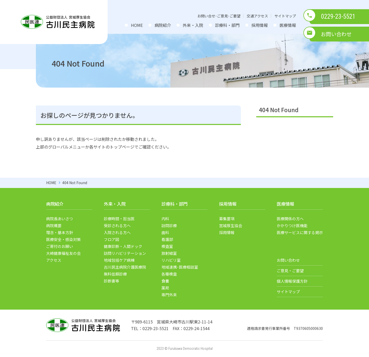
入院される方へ (117, 232)
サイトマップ (285, 15)
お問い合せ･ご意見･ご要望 (218, 15)
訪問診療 (169, 225)
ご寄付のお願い (59, 246)
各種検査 (169, 274)
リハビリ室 (171, 260)
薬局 (165, 287)
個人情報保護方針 (292, 281)
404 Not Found (279, 110)
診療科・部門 (227, 25)
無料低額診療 (115, 274)
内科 (165, 218)
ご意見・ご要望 (290, 270)
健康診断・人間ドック (123, 246)
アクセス (53, 260)
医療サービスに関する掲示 (300, 232)
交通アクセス (257, 15)
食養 (165, 281)
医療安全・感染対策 (63, 239)
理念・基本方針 (59, 232)
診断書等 (111, 281)
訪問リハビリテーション (125, 253)
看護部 (167, 239)
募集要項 (226, 218)
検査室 (167, 246)
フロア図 (111, 239)
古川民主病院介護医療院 (125, 267)
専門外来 (169, 294)
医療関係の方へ (290, 218)
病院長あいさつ (59, 218)
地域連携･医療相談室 (179, 267)
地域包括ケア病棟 (119, 260)
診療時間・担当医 (119, 218)
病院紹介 (163, 25)
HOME (137, 25)
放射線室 (169, 253)
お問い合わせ (336, 34)
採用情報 (259, 25)
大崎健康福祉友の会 (63, 253)
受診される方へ (117, 225)
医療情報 (288, 25)
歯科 (165, 232)
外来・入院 (193, 25)
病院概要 (53, 225)
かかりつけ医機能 (292, 225)
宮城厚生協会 (230, 225)
